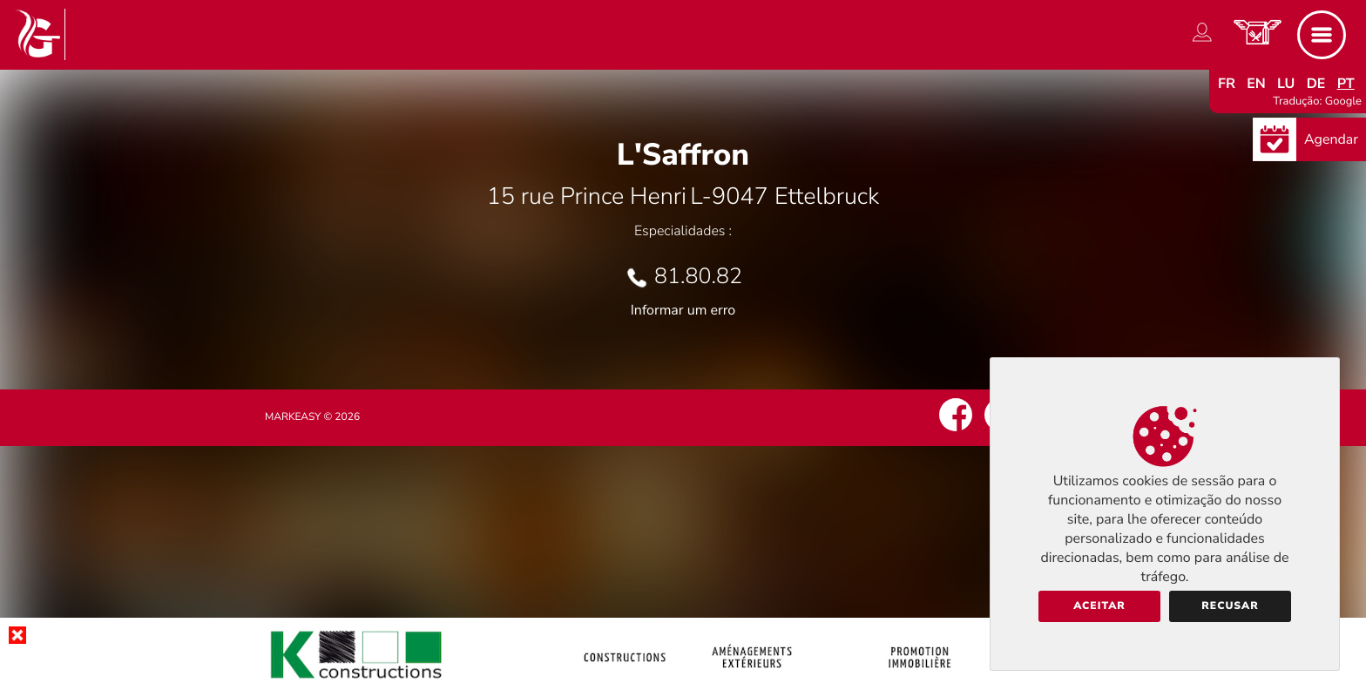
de (1316, 83)
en (1256, 83)
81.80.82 (698, 276)
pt (1346, 83)
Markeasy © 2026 (312, 417)
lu (1286, 83)
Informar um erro (683, 310)
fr (1226, 83)
